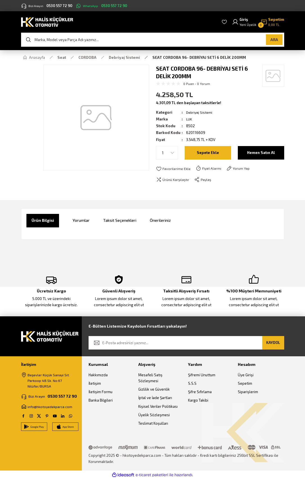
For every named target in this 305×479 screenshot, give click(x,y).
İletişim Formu (100, 392)
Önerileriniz (160, 220)
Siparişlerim (248, 392)
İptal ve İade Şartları (155, 398)
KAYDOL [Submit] (273, 343)
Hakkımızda (98, 375)
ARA (274, 39)
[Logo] (47, 21)
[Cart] (272, 22)
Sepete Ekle (208, 152)
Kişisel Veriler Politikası (158, 406)
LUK (189, 119)
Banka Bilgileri (101, 400)
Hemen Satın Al (261, 152)
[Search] (152, 40)
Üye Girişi (246, 375)
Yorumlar (81, 220)
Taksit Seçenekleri (119, 220)
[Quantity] (167, 153)
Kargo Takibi (198, 400)
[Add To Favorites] (174, 168)
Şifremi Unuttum (201, 375)
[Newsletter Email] (186, 343)
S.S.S (192, 383)
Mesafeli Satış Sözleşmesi (150, 378)
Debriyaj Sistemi (200, 112)
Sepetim (245, 383)
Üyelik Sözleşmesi (154, 415)
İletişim (95, 383)
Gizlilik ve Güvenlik (154, 389)
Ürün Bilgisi (42, 220)
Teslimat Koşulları (153, 423)
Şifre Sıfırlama (200, 392)
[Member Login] (244, 22)
